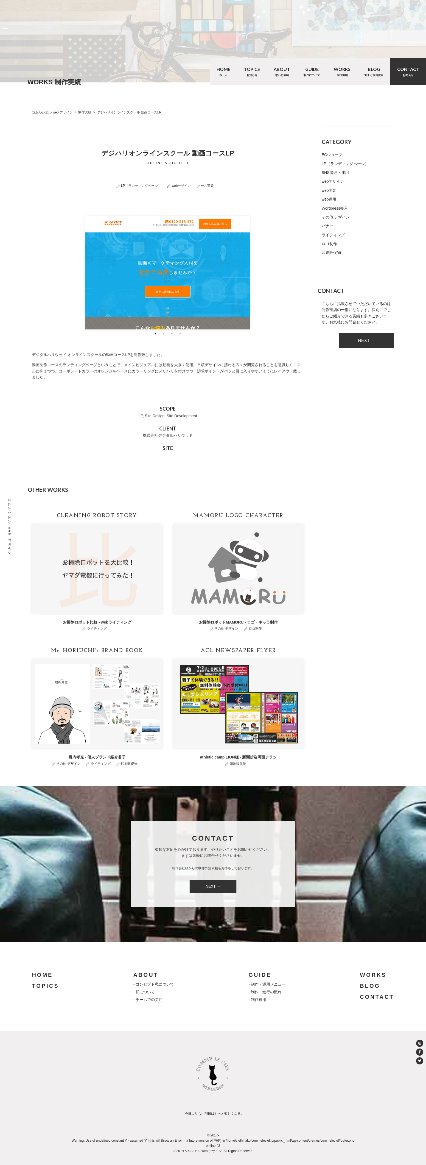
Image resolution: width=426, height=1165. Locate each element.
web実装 (207, 186)
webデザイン (181, 186)
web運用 (329, 199)
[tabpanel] (167, 291)
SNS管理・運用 (335, 172)
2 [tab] (163, 352)
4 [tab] (180, 352)
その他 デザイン (226, 647)
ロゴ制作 (255, 647)
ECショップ (332, 154)
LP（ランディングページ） (141, 186)
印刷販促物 (129, 782)
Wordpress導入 (335, 208)
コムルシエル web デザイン (10, 527)
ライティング (97, 647)
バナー (327, 226)
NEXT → (366, 340)
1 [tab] (155, 352)
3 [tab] (172, 352)
